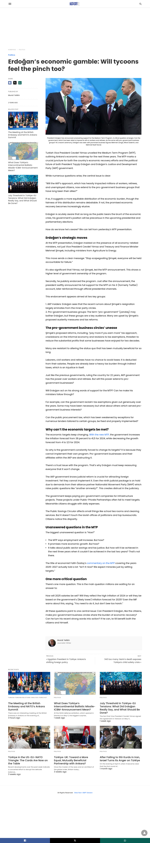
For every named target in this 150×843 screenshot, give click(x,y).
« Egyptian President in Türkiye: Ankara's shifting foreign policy (66, 661)
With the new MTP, (99, 434)
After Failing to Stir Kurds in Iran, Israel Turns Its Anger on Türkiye (120, 758)
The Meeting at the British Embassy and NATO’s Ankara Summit (22, 135)
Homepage (12, 50)
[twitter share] (15, 82)
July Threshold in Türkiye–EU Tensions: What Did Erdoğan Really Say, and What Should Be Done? (22, 199)
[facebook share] (9, 82)
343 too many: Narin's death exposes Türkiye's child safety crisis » (122, 661)
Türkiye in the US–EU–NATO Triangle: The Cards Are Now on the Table (28, 760)
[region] (75, 26)
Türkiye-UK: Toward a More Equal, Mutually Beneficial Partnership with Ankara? (71, 760)
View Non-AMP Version (83, 792)
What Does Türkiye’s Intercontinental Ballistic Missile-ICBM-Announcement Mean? (23, 166)
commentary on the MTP (101, 563)
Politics (22, 50)
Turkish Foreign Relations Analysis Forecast (27, 697)
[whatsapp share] (20, 82)
